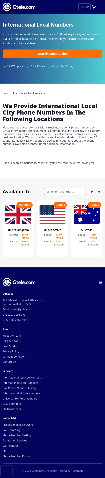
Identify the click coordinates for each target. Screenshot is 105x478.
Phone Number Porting (17, 456)
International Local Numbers (20, 383)
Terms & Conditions (15, 356)
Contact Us (9, 362)
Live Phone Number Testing (20, 388)
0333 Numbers (12, 404)
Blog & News (10, 341)
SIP (5, 451)
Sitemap (78, 471)
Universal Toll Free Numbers (20, 398)
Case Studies (10, 346)
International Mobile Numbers (21, 393)
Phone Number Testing (17, 435)
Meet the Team (12, 335)
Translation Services (15, 440)
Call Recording (11, 430)
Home (6, 93)
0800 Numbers (12, 409)
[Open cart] (94, 7)
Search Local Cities (52, 53)
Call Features (10, 446)
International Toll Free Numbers (22, 377)
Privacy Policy (11, 351)
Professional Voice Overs (18, 425)
